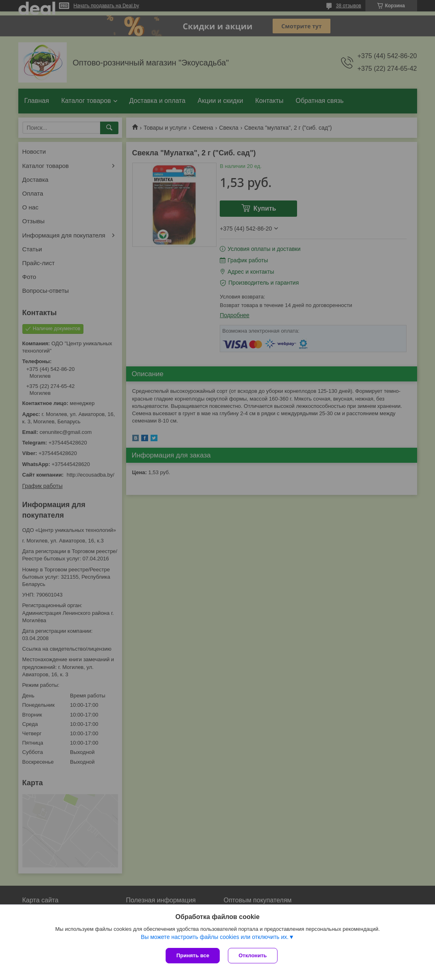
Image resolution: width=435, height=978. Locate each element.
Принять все (192, 955)
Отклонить (252, 955)
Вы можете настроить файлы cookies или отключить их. (215, 937)
